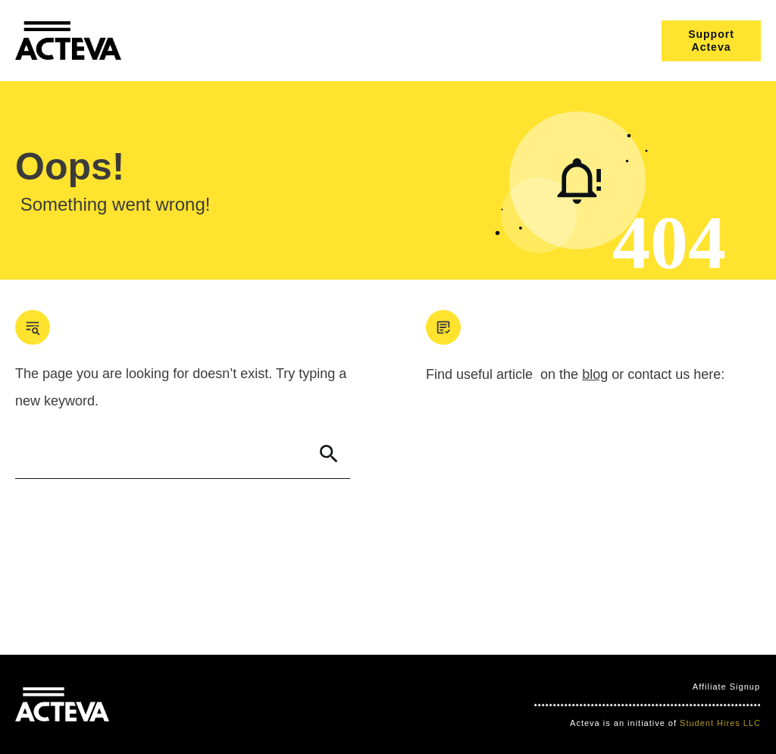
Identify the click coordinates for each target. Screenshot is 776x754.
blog (595, 374)
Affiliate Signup (726, 686)
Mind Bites (163, 704)
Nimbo (281, 704)
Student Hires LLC (720, 722)
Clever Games (227, 704)
